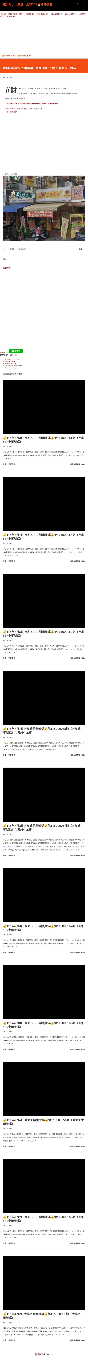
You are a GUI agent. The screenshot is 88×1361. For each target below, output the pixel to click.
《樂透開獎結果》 (42, 14)
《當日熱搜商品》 (70, 14)
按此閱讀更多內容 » (77, 464)
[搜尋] (77, 4)
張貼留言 (7, 268)
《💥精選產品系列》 (24, 56)
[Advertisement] (44, 36)
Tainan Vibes (10, 361)
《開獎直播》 (30, 14)
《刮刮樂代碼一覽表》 (15, 14)
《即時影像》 (11, 16)
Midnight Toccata (12, 359)
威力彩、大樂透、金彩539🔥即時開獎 (27, 4)
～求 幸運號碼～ (12, 112)
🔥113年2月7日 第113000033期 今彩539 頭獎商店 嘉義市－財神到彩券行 (32, 104)
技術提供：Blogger (44, 1354)
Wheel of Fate (10, 363)
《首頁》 (3, 14)
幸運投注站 (14, 249)
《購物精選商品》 (56, 14)
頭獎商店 (22, 249)
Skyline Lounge (11, 368)
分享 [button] (80, 249)
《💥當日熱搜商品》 (8, 56)
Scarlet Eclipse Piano (13, 366)
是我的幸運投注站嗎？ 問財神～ (23, 109)
